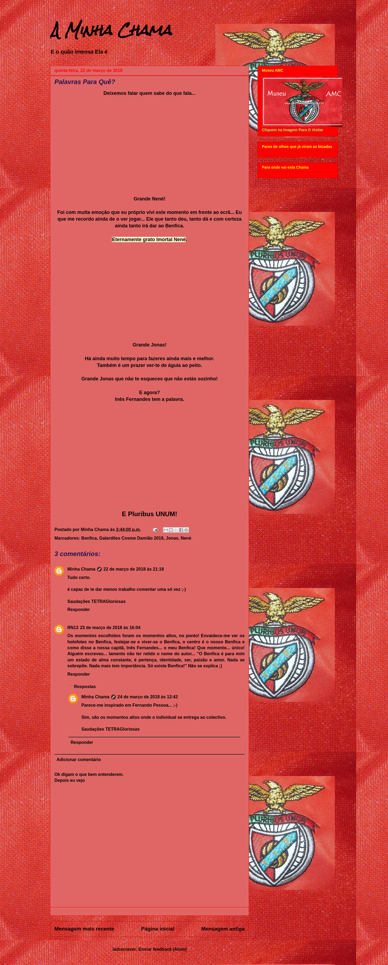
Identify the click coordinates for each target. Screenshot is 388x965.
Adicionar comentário (79, 759)
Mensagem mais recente (84, 929)
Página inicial (157, 929)
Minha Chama (81, 569)
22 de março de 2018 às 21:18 (133, 569)
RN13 (72, 627)
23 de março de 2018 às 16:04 (110, 627)
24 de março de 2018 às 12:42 (147, 697)
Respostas (85, 686)
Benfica (89, 538)
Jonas (172, 538)
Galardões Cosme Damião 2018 (131, 538)
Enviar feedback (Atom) (162, 949)
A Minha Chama (110, 30)
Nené (186, 538)
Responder (78, 609)
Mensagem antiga (223, 929)
